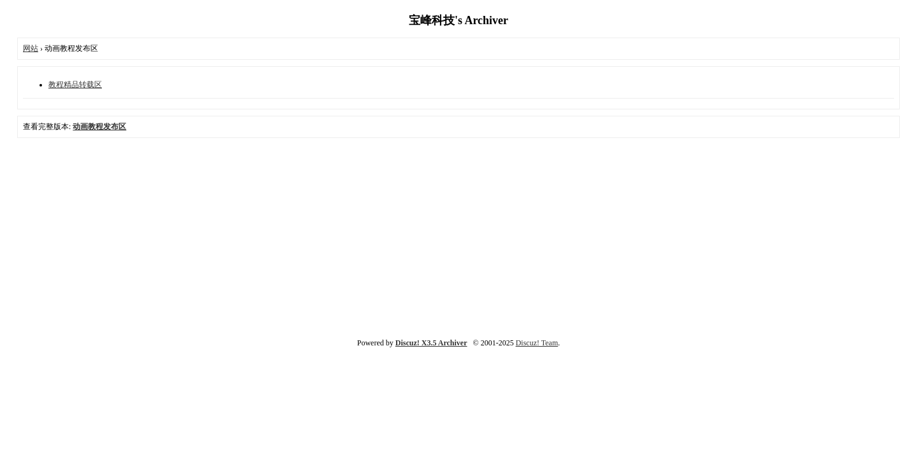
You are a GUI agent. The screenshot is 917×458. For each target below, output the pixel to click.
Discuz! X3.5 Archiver (431, 342)
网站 (30, 48)
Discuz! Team (537, 342)
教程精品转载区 (75, 84)
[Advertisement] (458, 237)
